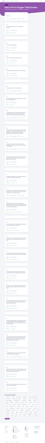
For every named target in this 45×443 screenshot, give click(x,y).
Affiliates (6, 432)
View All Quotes (7, 418)
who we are (13, 182)
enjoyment (7, 75)
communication (12, 390)
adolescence (8, 230)
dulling (10, 164)
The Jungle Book (23, 400)
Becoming (29, 398)
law (25, 408)
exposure (13, 308)
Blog (5, 428)
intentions (11, 259)
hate (11, 50)
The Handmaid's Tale (17, 400)
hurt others (11, 75)
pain (18, 117)
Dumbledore (24, 398)
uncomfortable (10, 345)
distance (7, 245)
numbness (22, 136)
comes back (35, 408)
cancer (15, 164)
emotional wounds (16, 230)
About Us (6, 427)
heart (15, 308)
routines (15, 245)
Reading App (26, 436)
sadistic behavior (15, 75)
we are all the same (8, 182)
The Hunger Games (35, 398)
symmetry (10, 32)
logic (18, 149)
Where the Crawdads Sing (8, 400)
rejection (11, 376)
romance (7, 164)
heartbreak (20, 117)
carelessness (29, 400)
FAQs (5, 429)
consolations (14, 376)
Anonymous (7, 30)
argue (16, 182)
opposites (13, 50)
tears (6, 404)
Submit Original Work (36, 428)
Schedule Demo (26, 430)
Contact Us (6, 431)
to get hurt (20, 149)
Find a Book (26, 435)
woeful (10, 404)
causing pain (7, 259)
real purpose (14, 32)
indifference (34, 400)
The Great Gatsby (7, 398)
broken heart (22, 195)
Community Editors (27, 437)
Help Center (6, 430)
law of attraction (7, 410)
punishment (13, 410)
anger (39, 402)
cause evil (12, 164)
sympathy (7, 32)
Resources (26, 431)
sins (17, 410)
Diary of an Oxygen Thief (13, 30)
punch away (14, 345)
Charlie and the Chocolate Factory (16, 398)
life (15, 406)
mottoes (6, 406)
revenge (24, 149)
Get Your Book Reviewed (37, 427)
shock (17, 308)
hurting (24, 117)
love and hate (8, 50)
